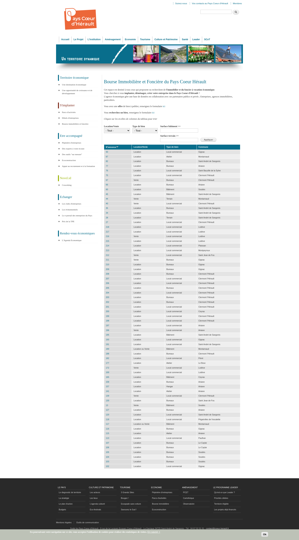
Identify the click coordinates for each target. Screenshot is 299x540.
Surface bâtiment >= (170, 126)
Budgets (62, 510)
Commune (203, 147)
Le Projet (78, 39)
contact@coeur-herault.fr (217, 528)
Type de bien (138, 126)
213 (107, 250)
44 (107, 199)
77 (107, 166)
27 (107, 222)
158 (107, 382)
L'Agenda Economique (71, 240)
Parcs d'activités (69, 112)
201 (107, 307)
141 (107, 391)
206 (107, 283)
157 (107, 386)
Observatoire (189, 504)
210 (107, 265)
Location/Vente (111, 126)
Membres (237, 3)
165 (107, 377)
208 (107, 274)
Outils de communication (87, 523)
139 (107, 396)
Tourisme (145, 39)
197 (107, 325)
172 (107, 368)
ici (164, 106)
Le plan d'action (66, 504)
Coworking (67, 185)
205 (107, 288)
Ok (264, 534)
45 (107, 194)
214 (107, 246)
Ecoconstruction (69, 160)
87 (107, 157)
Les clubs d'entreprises (71, 204)
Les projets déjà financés (225, 510)
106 (107, 447)
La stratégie (64, 498)
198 (107, 321)
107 (107, 443)
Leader (196, 39)
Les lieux (94, 498)
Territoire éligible (221, 504)
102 (107, 466)
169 (107, 372)
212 (107, 255)
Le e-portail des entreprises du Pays (77, 215)
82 (107, 161)
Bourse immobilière (160, 504)
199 (107, 316)
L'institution (94, 39)
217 (107, 232)
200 (107, 311)
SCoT (207, 39)
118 (107, 419)
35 (107, 208)
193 (107, 340)
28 (107, 218)
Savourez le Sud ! (129, 510)
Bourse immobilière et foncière (75, 124)
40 (107, 204)
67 (107, 180)
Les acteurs (95, 492)
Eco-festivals (95, 510)
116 (107, 429)
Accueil (65, 39)
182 (107, 358)
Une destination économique (74, 84)
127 (107, 410)
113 (107, 438)
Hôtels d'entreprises (70, 118)
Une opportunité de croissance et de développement (77, 92)
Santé (185, 39)
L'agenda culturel (97, 504)
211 (107, 260)
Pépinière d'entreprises (71, 143)
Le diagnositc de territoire (70, 492)
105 (107, 452)
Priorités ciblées (221, 498)
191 (107, 344)
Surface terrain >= (169, 136)
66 (107, 185)
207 (107, 279)
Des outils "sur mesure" (72, 154)
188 (107, 354)
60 (107, 189)
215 (107, 241)
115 (107, 433)
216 (107, 236)
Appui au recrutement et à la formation (78, 166)
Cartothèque (188, 498)
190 (107, 349)
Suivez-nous (181, 3)
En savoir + (153, 532)
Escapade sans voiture (131, 504)
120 (107, 415)
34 (107, 213)
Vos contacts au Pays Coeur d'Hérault (210, 3)
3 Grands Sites (127, 492)
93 (107, 152)
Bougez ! (125, 498)
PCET (185, 492)
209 (107, 269)
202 (107, 302)
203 (107, 297)
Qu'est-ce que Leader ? (224, 492)
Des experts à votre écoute (73, 148)
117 (107, 424)
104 (107, 457)
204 (107, 293)
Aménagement (113, 39)
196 (107, 330)
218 (107, 227)
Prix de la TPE (68, 221)
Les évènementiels (70, 209)
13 (107, 405)
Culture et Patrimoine (166, 39)
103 (107, 462)
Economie (130, 39)
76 (107, 171)
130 (107, 401)
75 (107, 175)
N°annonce (112, 147)
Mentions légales (64, 523)
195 (107, 335)
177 (107, 363)
